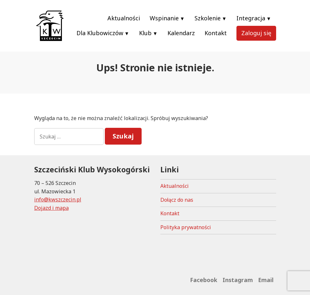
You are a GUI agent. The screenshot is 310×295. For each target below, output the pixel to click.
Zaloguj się (256, 33)
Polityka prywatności (185, 227)
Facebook (203, 280)
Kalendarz (181, 33)
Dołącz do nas (176, 199)
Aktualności (123, 18)
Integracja (250, 18)
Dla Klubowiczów (99, 33)
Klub (145, 33)
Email (266, 280)
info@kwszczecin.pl (57, 199)
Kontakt (216, 33)
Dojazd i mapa (51, 207)
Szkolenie (208, 18)
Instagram (238, 280)
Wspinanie (164, 18)
